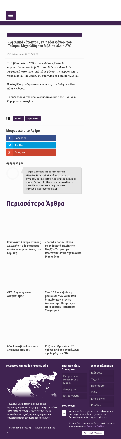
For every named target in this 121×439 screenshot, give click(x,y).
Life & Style (98, 384)
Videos (95, 404)
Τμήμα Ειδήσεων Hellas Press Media (45, 157)
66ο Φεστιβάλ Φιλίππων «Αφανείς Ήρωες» (22, 333)
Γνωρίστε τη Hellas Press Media (70, 365)
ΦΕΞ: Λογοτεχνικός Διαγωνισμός (19, 279)
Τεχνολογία (98, 364)
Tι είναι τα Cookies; (95, 426)
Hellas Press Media (46, 430)
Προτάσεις (32, 118)
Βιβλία (18, 118)
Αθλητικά (97, 397)
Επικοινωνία (71, 381)
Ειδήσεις (96, 358)
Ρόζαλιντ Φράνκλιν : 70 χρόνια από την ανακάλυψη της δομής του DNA (62, 335)
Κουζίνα (96, 391)
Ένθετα (95, 378)
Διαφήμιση (70, 375)
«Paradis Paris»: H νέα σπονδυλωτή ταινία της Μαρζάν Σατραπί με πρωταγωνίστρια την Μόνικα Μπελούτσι (63, 235)
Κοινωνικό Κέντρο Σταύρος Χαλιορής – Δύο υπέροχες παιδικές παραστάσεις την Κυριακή (24, 233)
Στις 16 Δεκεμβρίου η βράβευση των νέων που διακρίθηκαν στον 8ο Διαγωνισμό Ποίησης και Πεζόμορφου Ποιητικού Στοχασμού (60, 287)
